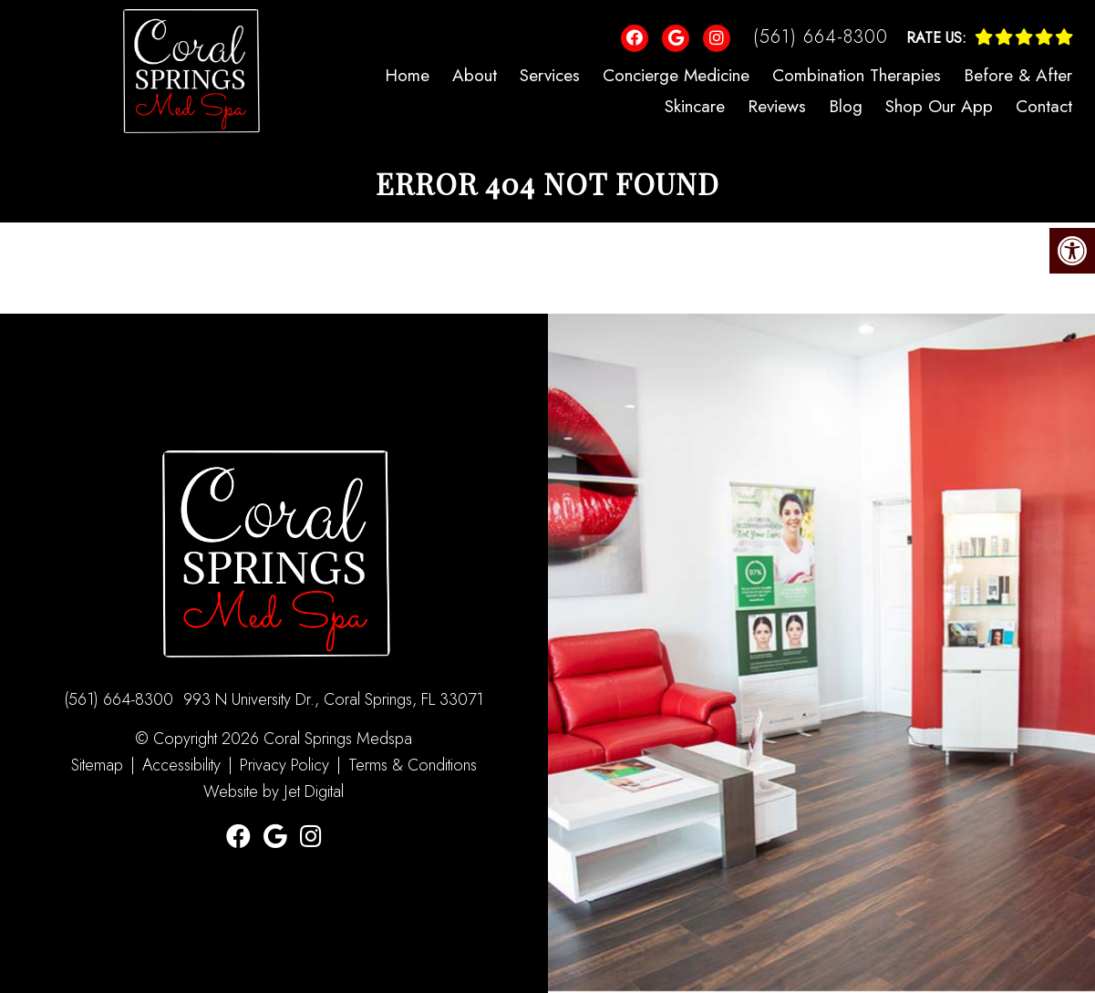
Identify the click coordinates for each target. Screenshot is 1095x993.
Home (407, 75)
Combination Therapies (856, 75)
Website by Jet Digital (273, 791)
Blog (846, 106)
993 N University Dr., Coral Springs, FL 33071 (333, 699)
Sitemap (97, 765)
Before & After (1018, 75)
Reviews (777, 106)
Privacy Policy (287, 765)
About (474, 75)
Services (550, 75)
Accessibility (181, 765)
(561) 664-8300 (820, 37)
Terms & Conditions (412, 765)
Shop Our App (939, 106)
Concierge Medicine (676, 75)
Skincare (695, 106)
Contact (1044, 106)
